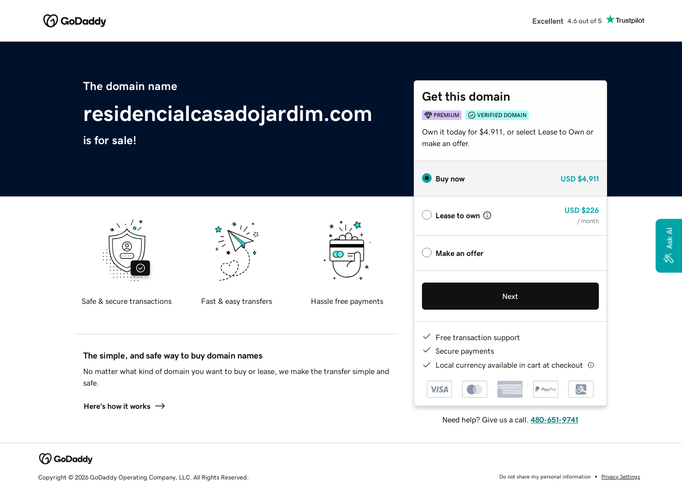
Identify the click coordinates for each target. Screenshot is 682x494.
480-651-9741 (554, 419)
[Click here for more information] (591, 365)
